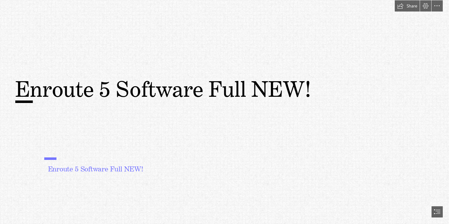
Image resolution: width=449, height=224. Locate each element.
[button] (407, 6)
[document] (224, 112)
